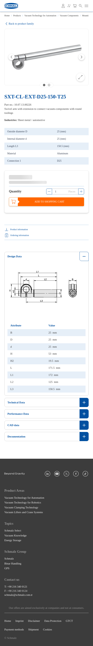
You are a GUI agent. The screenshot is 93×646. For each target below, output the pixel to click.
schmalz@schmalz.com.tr (18, 595)
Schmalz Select (12, 530)
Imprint (19, 621)
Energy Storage (12, 540)
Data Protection (52, 621)
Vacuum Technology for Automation (40, 15)
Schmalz (9, 558)
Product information (19, 229)
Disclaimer (34, 621)
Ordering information (19, 235)
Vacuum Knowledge (15, 535)
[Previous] (11, 57)
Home (7, 15)
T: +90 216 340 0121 (15, 586)
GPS (6, 568)
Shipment (33, 629)
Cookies (47, 629)
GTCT (69, 621)
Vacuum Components (69, 15)
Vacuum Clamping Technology (21, 507)
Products (17, 15)
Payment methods (14, 629)
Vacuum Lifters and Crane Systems (23, 512)
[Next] (81, 57)
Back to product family (19, 24)
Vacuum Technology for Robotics (22, 502)
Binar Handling (12, 563)
